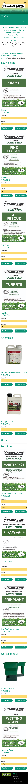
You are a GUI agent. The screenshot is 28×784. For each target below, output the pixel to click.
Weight (3, 121)
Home (19, 22)
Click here (4, 58)
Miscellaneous (5, 55)
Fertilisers (20, 53)
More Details (20, 128)
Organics (14, 55)
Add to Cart (6, 128)
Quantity (3, 115)
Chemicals (12, 53)
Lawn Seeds (4, 53)
